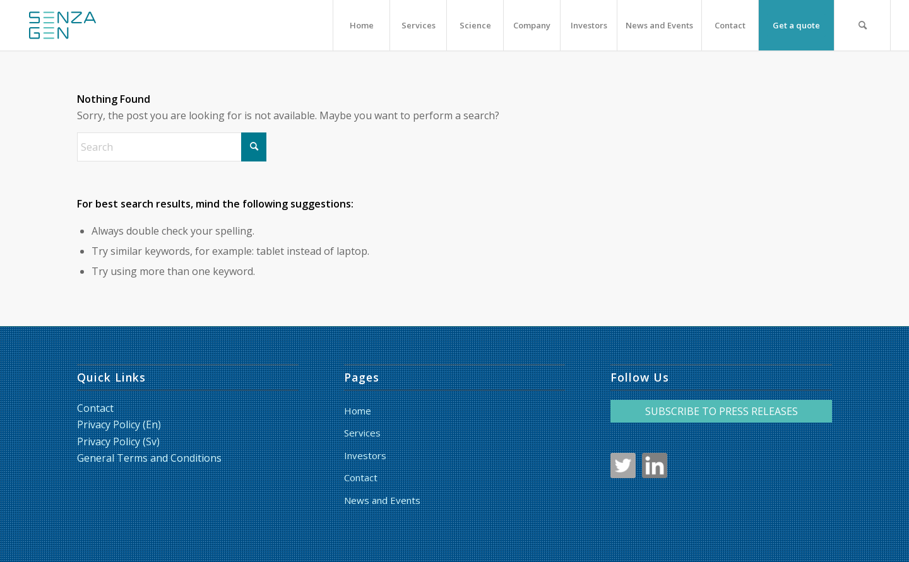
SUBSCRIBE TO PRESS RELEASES (721, 411)
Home (357, 410)
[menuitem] (361, 25)
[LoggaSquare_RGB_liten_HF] (62, 25)
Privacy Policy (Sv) (118, 441)
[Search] (862, 25)
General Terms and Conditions (149, 458)
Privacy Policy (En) (119, 424)
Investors (365, 455)
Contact (95, 408)
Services (362, 432)
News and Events (382, 500)
